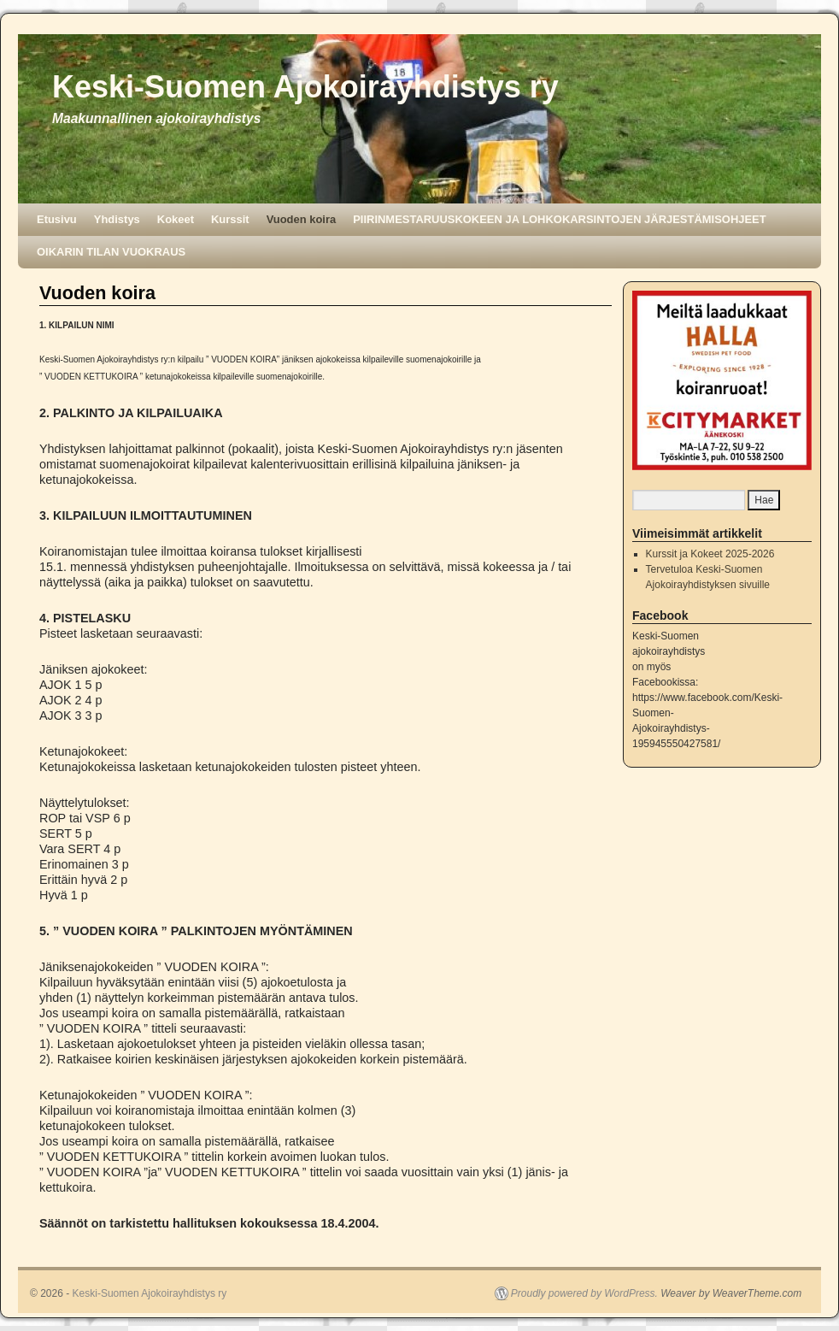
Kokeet (175, 219)
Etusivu (57, 219)
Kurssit (230, 219)
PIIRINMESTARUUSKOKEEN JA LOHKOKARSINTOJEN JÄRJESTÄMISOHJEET (559, 219)
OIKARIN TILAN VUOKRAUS (111, 251)
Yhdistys (117, 219)
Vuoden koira (302, 219)
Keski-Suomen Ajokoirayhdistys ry (305, 86)
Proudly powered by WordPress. (584, 1293)
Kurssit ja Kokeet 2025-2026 (710, 554)
